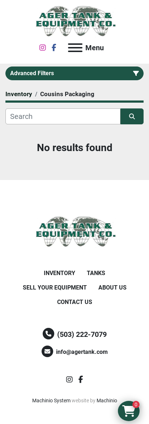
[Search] (62, 116)
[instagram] (42, 47)
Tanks (96, 273)
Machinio (107, 400)
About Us (112, 287)
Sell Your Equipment (55, 287)
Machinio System (51, 400)
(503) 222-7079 (82, 334)
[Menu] (75, 47)
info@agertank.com (82, 351)
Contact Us (74, 302)
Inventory (59, 273)
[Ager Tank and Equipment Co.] (74, 231)
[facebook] (54, 47)
